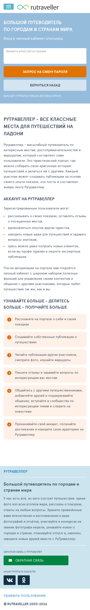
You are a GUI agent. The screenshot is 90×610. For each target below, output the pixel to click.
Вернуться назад (45, 85)
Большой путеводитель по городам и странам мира (41, 487)
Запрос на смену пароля (45, 71)
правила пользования (25, 595)
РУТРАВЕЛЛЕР (15, 472)
